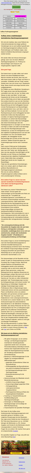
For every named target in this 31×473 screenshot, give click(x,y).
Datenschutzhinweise (6, 2)
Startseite (9, 16)
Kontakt (21, 465)
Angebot (15, 431)
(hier (25, 327)
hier (5, 329)
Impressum (21, 457)
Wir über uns (22, 468)
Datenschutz (22, 462)
